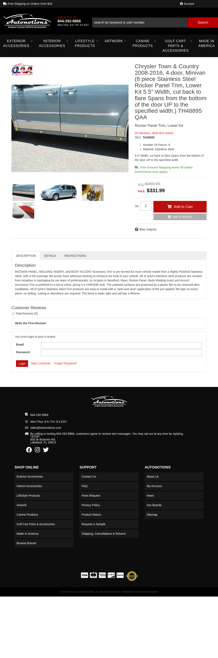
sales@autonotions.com (45, 427)
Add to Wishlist (182, 217)
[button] (155, 21)
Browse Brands (26, 543)
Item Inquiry (148, 229)
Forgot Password (65, 363)
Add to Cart (183, 207)
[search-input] (139, 23)
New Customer (40, 363)
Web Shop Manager (147, 592)
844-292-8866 (39, 415)
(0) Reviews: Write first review (154, 133)
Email (20, 344)
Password (23, 352)
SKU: (138, 137)
